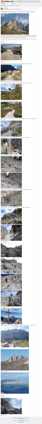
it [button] (4, 3)
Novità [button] (38, 1)
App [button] (31, 1)
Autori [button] (35, 1)
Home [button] (16, 1)
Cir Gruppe (10, 5)
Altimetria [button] (19, 11)
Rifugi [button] (25, 1)
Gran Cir (14, 5)
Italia (2, 5)
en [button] (2, 3)
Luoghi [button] (28, 11)
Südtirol (5, 5)
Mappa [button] (15, 11)
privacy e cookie (27, 420)
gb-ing (23, 418)
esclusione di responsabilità (20, 420)
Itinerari (20, 1)
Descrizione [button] (3, 11)
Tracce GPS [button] (32, 11)
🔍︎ (12, 3)
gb (1, 415)
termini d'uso (14, 420)
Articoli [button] (28, 1)
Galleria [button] (23, 11)
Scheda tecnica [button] (9, 11)
